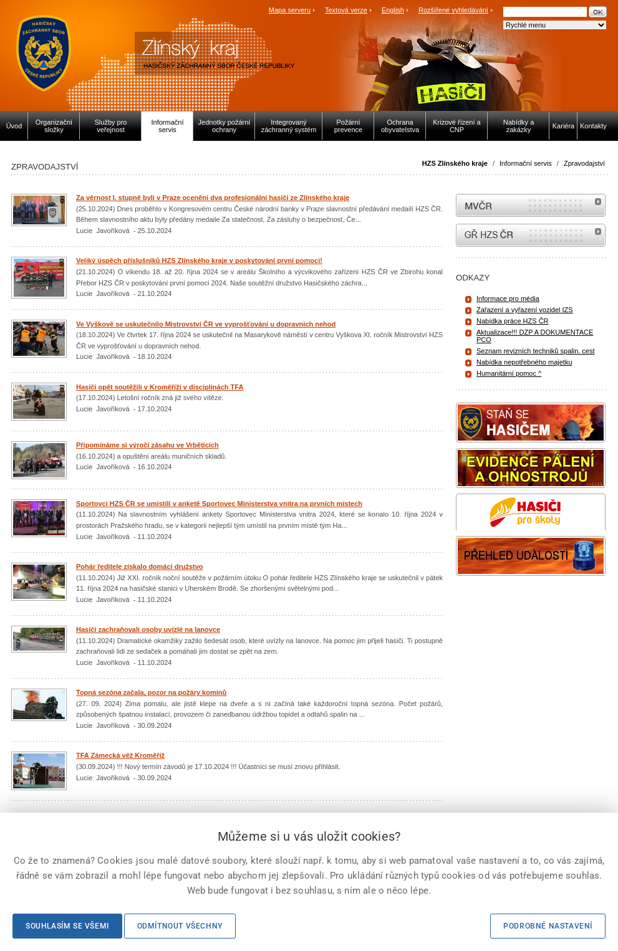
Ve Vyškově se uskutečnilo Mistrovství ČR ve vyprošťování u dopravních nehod (206, 324)
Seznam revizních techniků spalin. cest (535, 351)
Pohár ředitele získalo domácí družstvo (139, 566)
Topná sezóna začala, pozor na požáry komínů (151, 692)
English (393, 10)
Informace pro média (507, 298)
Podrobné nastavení (547, 926)
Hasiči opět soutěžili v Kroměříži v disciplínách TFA (159, 387)
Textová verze (346, 10)
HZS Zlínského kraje (455, 163)
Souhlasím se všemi (67, 926)
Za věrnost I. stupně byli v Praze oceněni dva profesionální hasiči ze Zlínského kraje (212, 197)
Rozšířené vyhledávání (453, 10)
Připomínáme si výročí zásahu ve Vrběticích (147, 445)
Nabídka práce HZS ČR (512, 321)
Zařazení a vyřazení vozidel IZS (524, 309)
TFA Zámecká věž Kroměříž (120, 755)
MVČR (531, 205)
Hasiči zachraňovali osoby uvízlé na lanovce (148, 629)
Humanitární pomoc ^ (508, 373)
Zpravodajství (584, 163)
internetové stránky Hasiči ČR (531, 235)
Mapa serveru (290, 10)
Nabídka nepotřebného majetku (524, 362)
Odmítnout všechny (180, 926)
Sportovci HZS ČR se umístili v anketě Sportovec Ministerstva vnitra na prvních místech (219, 503)
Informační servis (526, 163)
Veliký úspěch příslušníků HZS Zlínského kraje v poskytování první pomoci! (199, 260)
